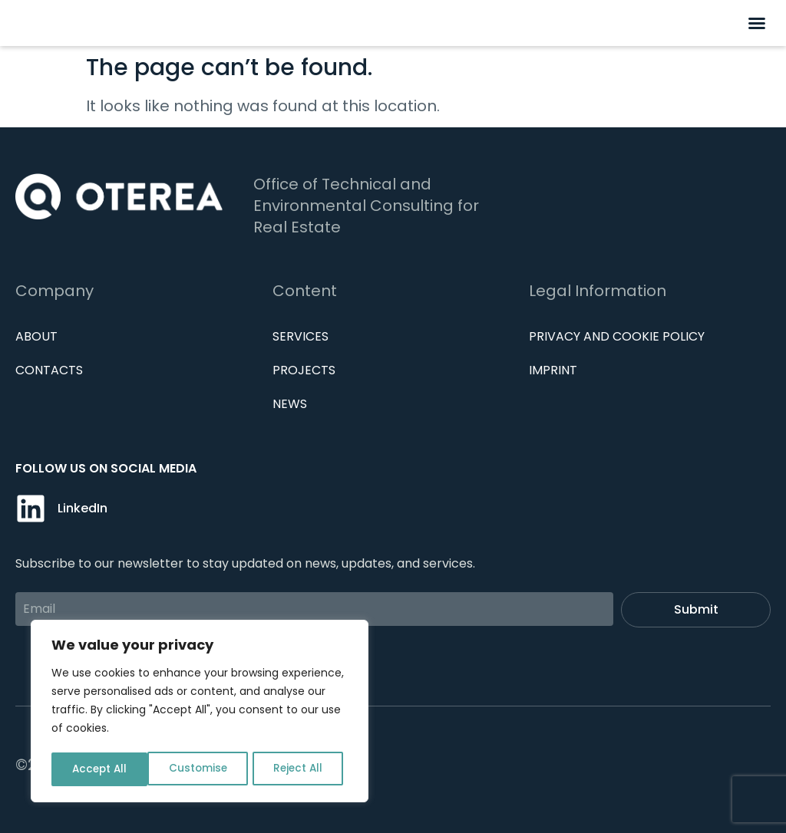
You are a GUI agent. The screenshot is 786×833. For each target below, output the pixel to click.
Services (300, 336)
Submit (696, 609)
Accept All (300, 769)
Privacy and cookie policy (617, 336)
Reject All (200, 769)
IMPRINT (553, 370)
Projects (303, 370)
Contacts (49, 370)
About (36, 336)
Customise (100, 769)
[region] (199, 712)
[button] (757, 23)
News (289, 404)
